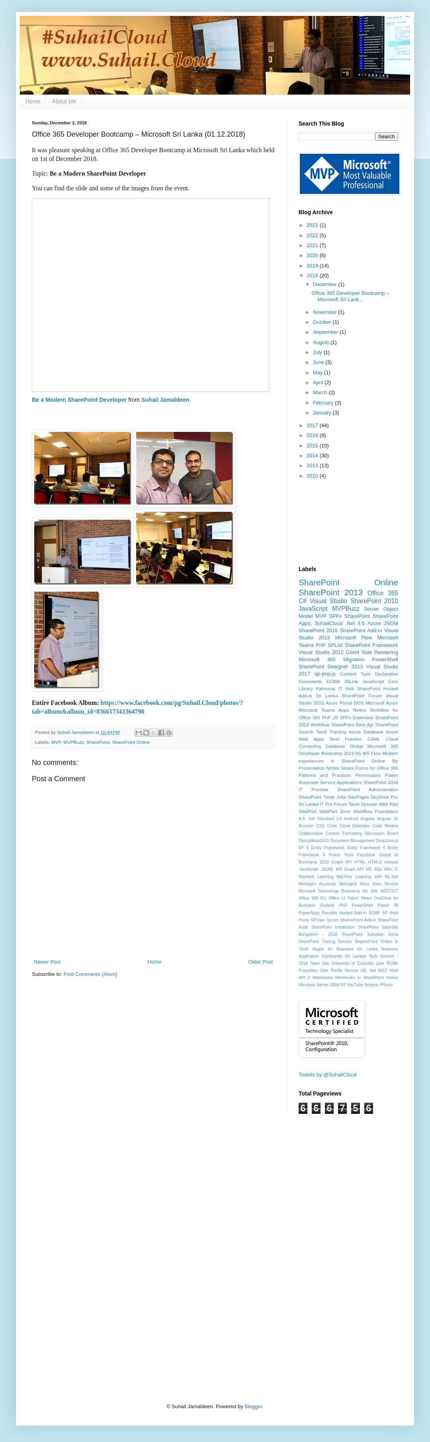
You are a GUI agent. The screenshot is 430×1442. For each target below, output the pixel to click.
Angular (367, 819)
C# (303, 601)
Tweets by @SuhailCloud (327, 1075)
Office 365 (382, 593)
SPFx (335, 616)
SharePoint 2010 (374, 601)
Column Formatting (344, 833)
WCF (383, 970)
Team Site (319, 963)
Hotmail (391, 862)
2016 (313, 435)
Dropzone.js (387, 840)
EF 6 (304, 848)
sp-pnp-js (325, 674)
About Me (64, 101)
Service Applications (341, 782)
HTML (360, 862)
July (318, 352)
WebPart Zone (335, 811)
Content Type (355, 673)
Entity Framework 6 (366, 848)
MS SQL (374, 869)
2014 (313, 456)
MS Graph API (350, 869)
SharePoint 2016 (318, 630)
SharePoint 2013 (331, 592)
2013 (313, 465)
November (325, 312)
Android (351, 819)
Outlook (327, 905)
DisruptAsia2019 (314, 840)
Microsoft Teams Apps (324, 709)
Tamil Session (363, 804)
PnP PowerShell (356, 905)
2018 (313, 276)
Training (337, 731)
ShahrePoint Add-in (358, 920)
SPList (335, 645)
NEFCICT (389, 891)
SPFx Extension (356, 717)
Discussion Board (381, 833)
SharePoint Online (131, 742)
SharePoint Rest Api (352, 724)
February (324, 403)
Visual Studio (328, 601)
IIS (358, 753)
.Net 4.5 (355, 623)
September (326, 332)
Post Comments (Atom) (90, 974)
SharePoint (97, 742)
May (318, 373)
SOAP (374, 913)
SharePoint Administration (367, 789)
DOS (359, 702)
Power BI (388, 905)
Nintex (332, 767)
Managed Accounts (317, 884)
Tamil (321, 731)
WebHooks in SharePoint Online (367, 978)
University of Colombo (352, 963)
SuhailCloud (328, 623)
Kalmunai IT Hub (335, 688)
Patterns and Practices (325, 775)
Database (335, 746)
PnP (321, 645)
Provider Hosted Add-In (344, 913)
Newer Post (47, 962)
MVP (56, 742)
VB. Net (368, 970)
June (319, 362)
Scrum (332, 920)
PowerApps (309, 913)
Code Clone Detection (348, 826)
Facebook (366, 855)
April (319, 382)
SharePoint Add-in (361, 630)
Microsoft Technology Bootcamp (329, 891)
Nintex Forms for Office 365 (369, 767)
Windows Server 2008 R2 (322, 985)
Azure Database (366, 731)
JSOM (391, 623)
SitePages (358, 796)
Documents (310, 681)
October (323, 322)
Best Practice (346, 738)
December (325, 284)
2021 (313, 245)
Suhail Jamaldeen (165, 400)
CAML (373, 738)
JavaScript (313, 608)
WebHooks (323, 978)
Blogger (253, 1406)
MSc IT (391, 869)
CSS (320, 826)
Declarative (386, 673)
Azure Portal (339, 702)
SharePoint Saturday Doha (370, 934)
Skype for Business (332, 949)
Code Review (385, 826)
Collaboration (311, 833)
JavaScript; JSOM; (316, 869)
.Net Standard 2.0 (324, 819)
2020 (313, 255)
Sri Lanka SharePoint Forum (349, 695)
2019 (313, 266)
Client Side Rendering (372, 652)
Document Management (352, 840)
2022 (313, 235)
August (321, 342)
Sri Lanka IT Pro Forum (323, 804)
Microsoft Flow (353, 638)
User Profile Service (339, 970)
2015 (313, 446)
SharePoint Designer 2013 (331, 667)
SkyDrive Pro (384, 796)
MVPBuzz (73, 742)
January (323, 413)
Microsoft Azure (382, 702)
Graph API (341, 862)
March (321, 392)
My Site (369, 891)
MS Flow (372, 753)
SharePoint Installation (333, 927)
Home (32, 101)
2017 (313, 425)
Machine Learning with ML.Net (367, 877)
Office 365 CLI (313, 898)
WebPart (308, 811)
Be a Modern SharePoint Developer (79, 400)
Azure (374, 623)
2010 (313, 476)
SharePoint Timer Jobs (322, 796)
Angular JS (387, 819)
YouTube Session (363, 985)
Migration (353, 659)
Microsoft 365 (317, 659)
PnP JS (330, 717)
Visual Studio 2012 (321, 652)
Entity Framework (327, 848)
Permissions (368, 775)
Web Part (388, 804)
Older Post (260, 962)
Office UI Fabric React (350, 898)
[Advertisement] (169, 1208)
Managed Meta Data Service (368, 884)
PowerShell (385, 659)
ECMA (333, 681)
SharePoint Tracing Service (325, 941)
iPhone (386, 985)
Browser (306, 826)
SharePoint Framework (371, 645)
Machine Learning (316, 877)
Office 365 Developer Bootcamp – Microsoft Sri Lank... (350, 296)
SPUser (318, 920)
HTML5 (374, 862)
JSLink (351, 681)
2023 (313, 225)
